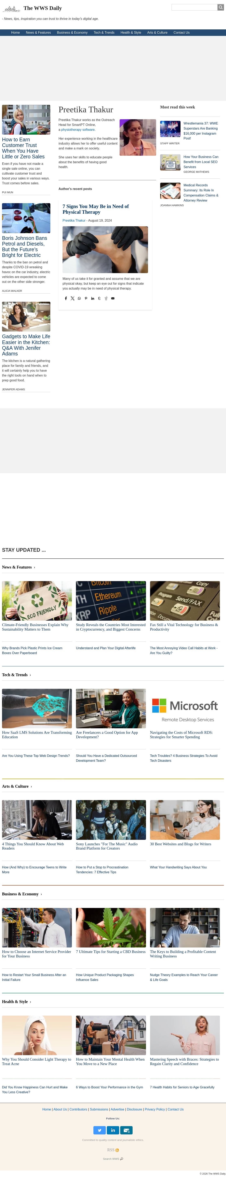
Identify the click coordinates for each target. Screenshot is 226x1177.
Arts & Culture (157, 32)
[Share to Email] (112, 298)
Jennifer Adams (13, 389)
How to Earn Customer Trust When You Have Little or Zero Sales (23, 148)
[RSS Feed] (111, 1150)
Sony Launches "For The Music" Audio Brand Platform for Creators (107, 846)
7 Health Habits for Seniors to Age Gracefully (182, 1087)
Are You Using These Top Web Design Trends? (36, 755)
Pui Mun (7, 192)
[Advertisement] (113, 68)
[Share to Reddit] (106, 298)
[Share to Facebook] (65, 298)
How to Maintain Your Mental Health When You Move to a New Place (110, 1061)
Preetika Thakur (74, 220)
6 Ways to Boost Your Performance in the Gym (109, 1087)
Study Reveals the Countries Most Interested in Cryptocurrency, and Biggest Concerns (111, 627)
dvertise (117, 1109)
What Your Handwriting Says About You (178, 867)
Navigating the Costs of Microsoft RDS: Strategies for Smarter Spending (181, 734)
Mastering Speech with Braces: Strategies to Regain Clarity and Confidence (184, 1061)
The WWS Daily (43, 8)
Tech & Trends (104, 32)
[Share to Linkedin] (92, 298)
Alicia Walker (12, 290)
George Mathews (196, 171)
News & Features (38, 32)
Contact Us (182, 32)
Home (15, 32)
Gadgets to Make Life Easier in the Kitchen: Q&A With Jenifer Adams (26, 345)
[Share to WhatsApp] (79, 298)
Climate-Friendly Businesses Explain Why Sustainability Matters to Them (35, 627)
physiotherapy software (78, 129)
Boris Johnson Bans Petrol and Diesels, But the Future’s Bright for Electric (24, 246)
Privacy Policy (155, 1109)
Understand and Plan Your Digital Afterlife (106, 648)
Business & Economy (72, 32)
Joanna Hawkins (172, 205)
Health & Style (131, 32)
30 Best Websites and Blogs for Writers (180, 844)
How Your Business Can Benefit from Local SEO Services (201, 162)
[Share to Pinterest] (86, 298)
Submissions (99, 1109)
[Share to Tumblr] (99, 298)
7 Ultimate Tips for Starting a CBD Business (111, 952)
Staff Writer (170, 143)
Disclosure (134, 1109)
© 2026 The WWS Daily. (213, 1173)
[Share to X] (72, 298)
